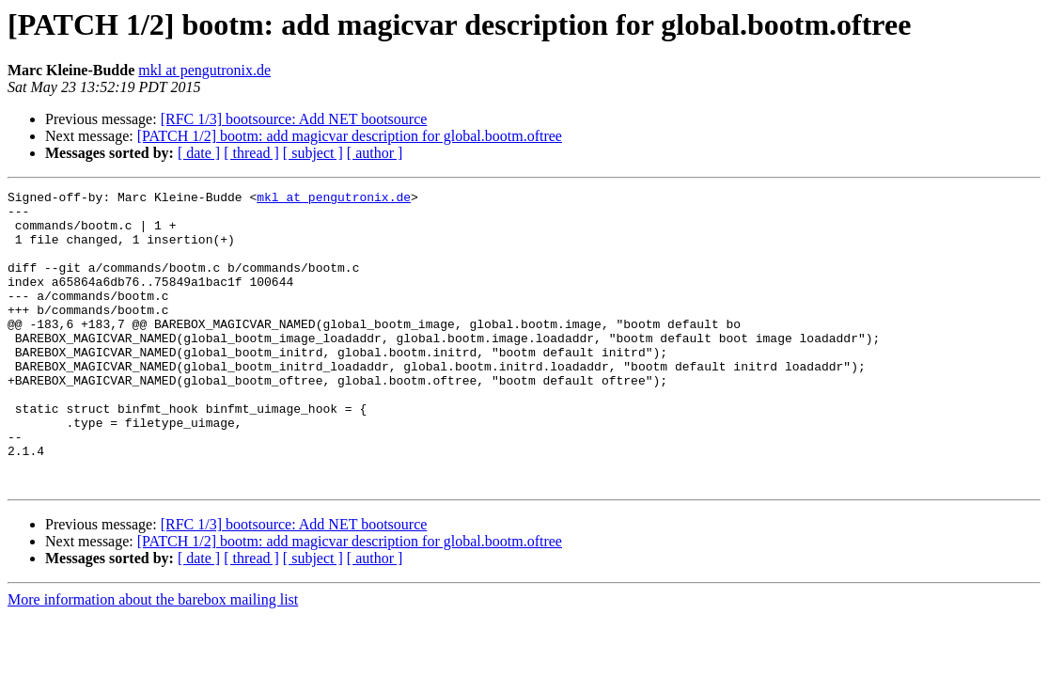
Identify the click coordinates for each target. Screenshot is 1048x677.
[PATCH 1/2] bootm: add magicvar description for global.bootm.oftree (349, 136)
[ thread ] (251, 153)
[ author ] (375, 153)
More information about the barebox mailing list (153, 659)
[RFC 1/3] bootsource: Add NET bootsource (294, 119)
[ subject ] (313, 153)
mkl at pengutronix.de (204, 70)
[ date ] (199, 153)
